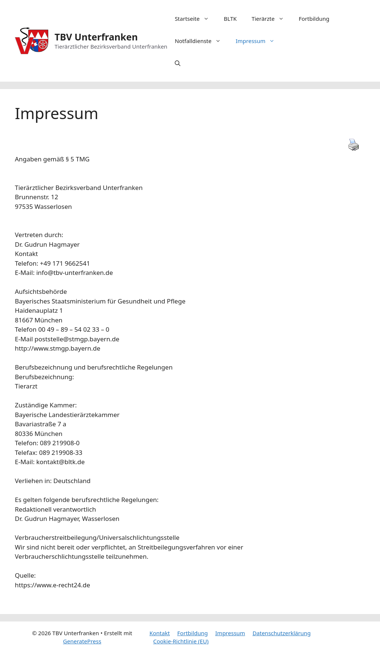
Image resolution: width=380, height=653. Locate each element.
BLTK (230, 18)
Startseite (195, 18)
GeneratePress (82, 641)
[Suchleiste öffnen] (177, 63)
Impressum (259, 41)
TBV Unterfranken (96, 36)
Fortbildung (314, 18)
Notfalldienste (201, 41)
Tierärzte (271, 18)
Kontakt (160, 633)
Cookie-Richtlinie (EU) (181, 641)
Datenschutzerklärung (281, 633)
